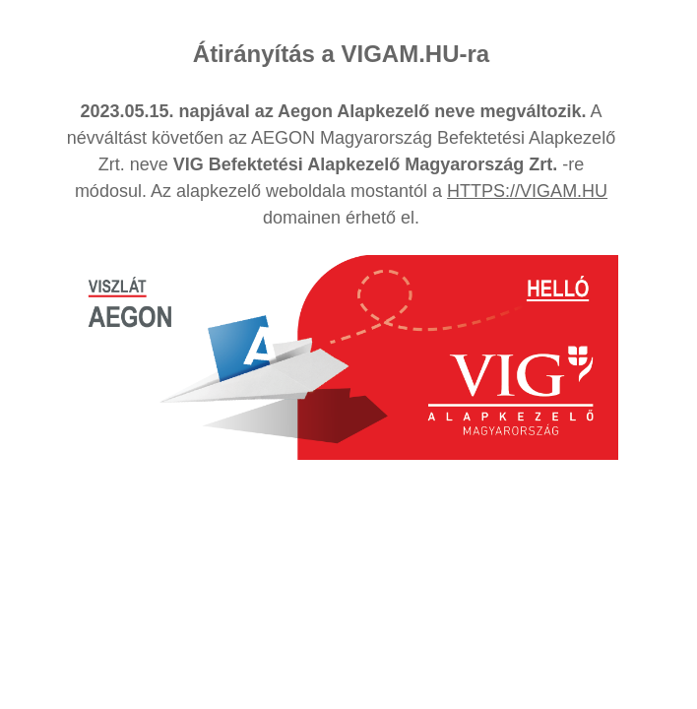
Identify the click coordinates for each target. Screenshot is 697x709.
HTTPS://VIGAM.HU (527, 191)
